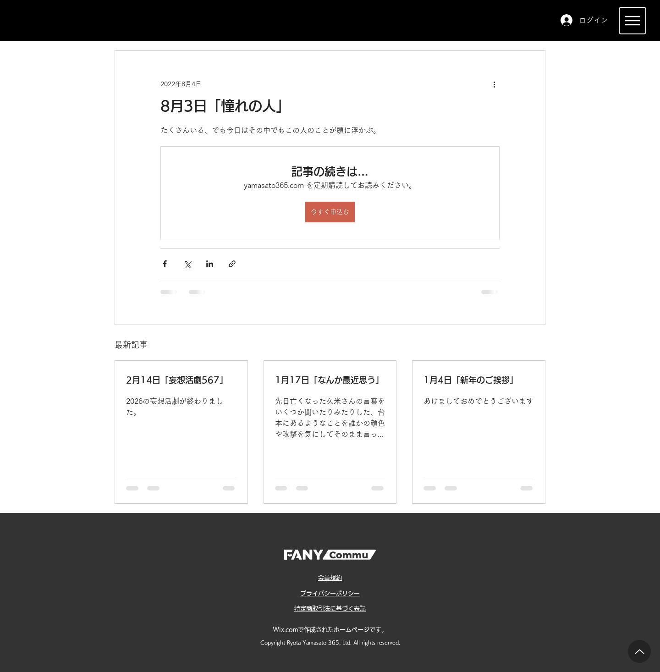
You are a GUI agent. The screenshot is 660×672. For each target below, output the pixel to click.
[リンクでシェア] (232, 263)
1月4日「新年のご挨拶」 (471, 380)
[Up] (639, 651)
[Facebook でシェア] (164, 263)
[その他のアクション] (494, 83)
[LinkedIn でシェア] (209, 263)
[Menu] (632, 20)
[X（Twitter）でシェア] (187, 263)
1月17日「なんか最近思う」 (329, 380)
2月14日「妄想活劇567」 (177, 380)
